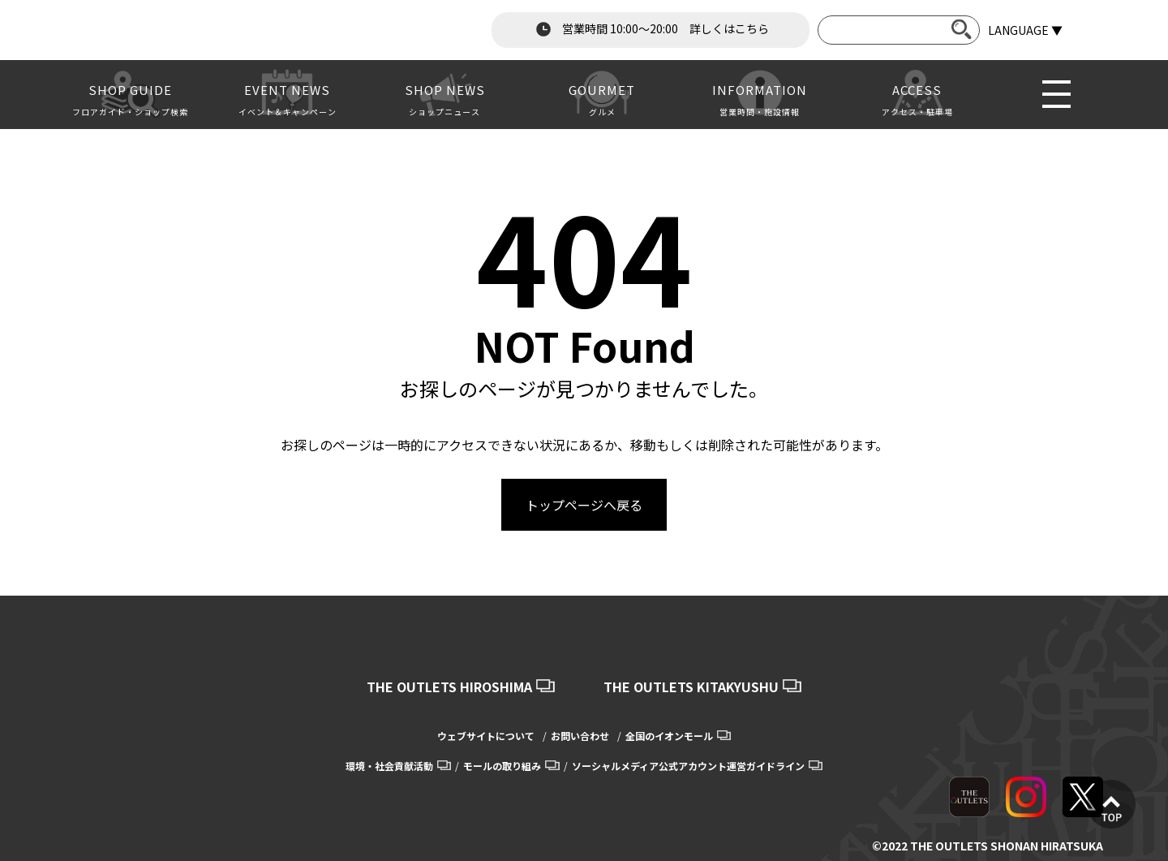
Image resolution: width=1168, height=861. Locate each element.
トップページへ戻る (584, 504)
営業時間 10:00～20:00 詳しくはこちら (650, 29)
